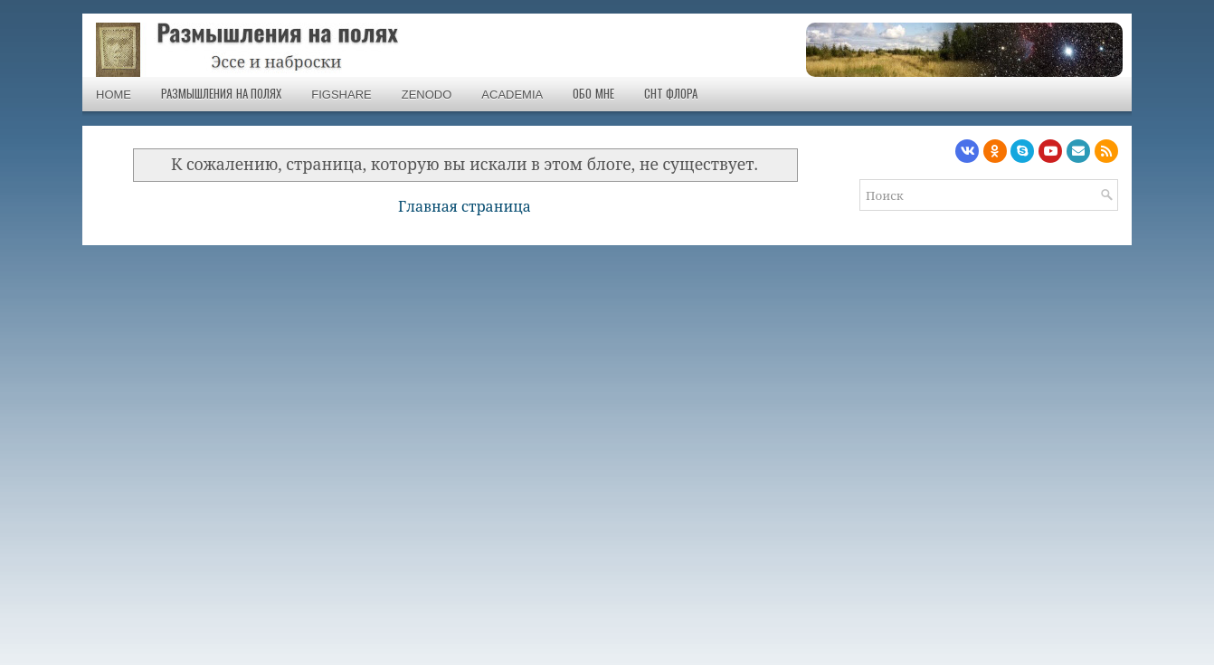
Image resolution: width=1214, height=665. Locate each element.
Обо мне (593, 94)
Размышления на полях (221, 94)
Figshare (341, 94)
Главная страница (464, 206)
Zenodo (427, 94)
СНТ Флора (671, 94)
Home (113, 94)
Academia (512, 94)
